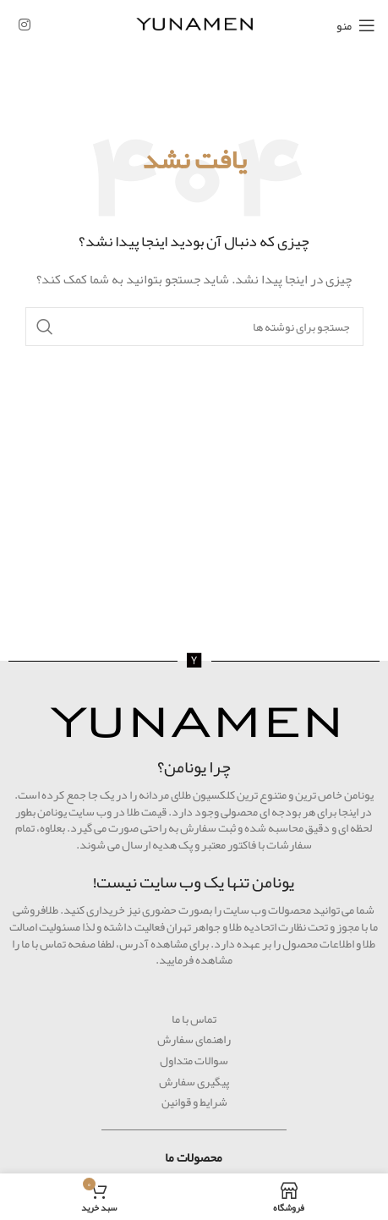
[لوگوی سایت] (194, 28)
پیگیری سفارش (194, 1081)
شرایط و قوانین (194, 1101)
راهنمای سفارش (194, 1039)
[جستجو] (194, 326)
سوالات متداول (194, 1060)
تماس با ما (194, 1018)
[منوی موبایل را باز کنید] (356, 25)
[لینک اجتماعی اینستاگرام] (24, 25)
